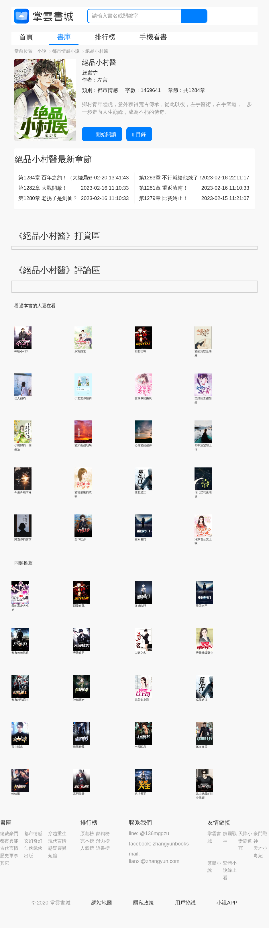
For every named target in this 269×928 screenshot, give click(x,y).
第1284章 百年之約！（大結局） (55, 178)
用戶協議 (185, 903)
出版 (28, 855)
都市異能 (9, 841)
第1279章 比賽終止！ (163, 198)
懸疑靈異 (57, 848)
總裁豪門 (9, 833)
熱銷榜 (103, 833)
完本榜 (87, 841)
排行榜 (105, 37)
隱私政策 (143, 903)
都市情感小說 (66, 51)
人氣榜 (87, 848)
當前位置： (25, 51)
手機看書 (153, 37)
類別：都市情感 (100, 90)
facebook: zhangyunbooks (159, 844)
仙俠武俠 (33, 848)
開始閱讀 (102, 134)
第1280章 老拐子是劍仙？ (48, 198)
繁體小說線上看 (230, 870)
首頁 (26, 37)
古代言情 (9, 848)
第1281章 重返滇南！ (163, 188)
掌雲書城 (43, 16)
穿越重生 (57, 833)
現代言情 (57, 841)
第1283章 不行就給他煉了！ (171, 178)
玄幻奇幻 (33, 841)
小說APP (227, 903)
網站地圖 (101, 903)
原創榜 (87, 833)
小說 (41, 51)
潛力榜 (103, 841)
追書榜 (103, 848)
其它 (4, 863)
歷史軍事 (9, 855)
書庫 (64, 37)
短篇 (52, 855)
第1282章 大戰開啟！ (42, 188)
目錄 (139, 134)
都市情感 (33, 833)
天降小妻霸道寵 (245, 841)
